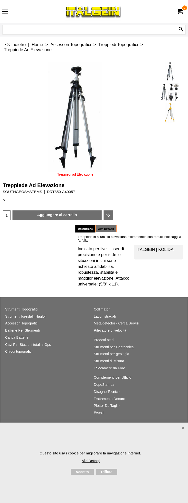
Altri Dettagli (106, 228)
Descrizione (85, 228)
